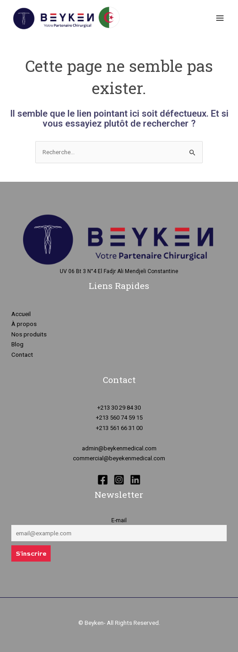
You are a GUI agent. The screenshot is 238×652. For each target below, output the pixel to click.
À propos (24, 323)
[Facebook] (102, 479)
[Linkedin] (135, 479)
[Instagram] (119, 479)
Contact (22, 354)
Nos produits (29, 334)
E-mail (119, 520)
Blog (17, 344)
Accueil (21, 313)
